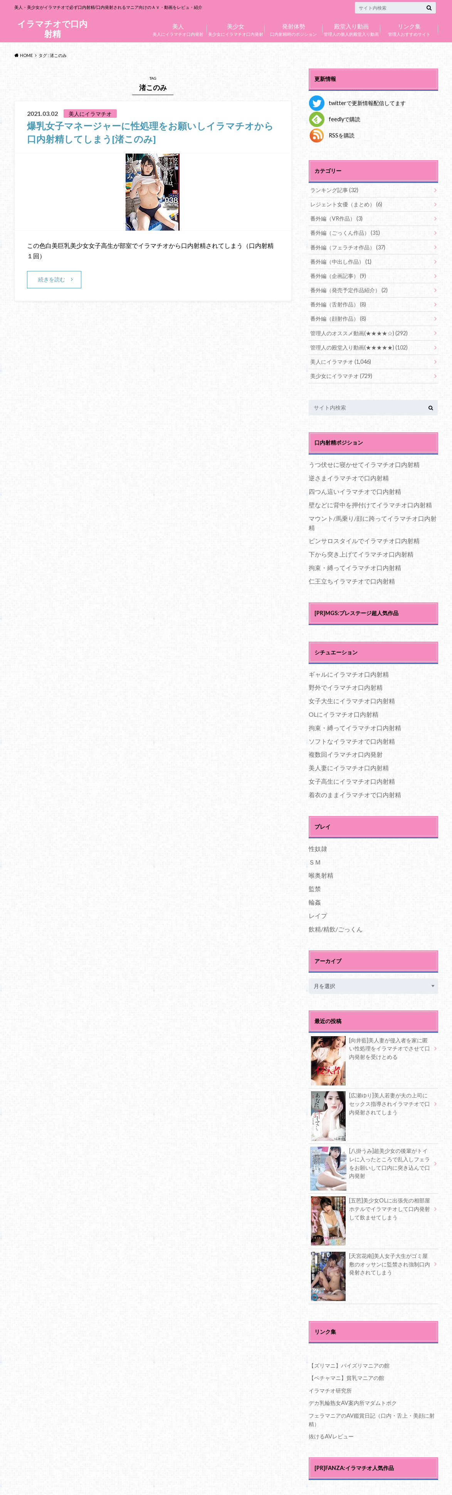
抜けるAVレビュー (331, 1434)
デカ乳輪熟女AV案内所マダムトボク (353, 1401)
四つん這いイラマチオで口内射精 (355, 490)
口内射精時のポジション (294, 28)
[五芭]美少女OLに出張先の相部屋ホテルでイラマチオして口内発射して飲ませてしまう (370, 1209)
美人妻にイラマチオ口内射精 (349, 766)
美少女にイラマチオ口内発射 (236, 28)
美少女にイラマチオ (341, 375)
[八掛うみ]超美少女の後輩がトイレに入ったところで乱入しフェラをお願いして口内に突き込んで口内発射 (370, 1163)
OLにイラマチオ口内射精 (343, 713)
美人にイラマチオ (340, 361)
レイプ (318, 914)
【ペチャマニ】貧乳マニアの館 (346, 1376)
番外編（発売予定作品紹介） (349, 289)
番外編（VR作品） (336, 218)
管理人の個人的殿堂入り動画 (351, 28)
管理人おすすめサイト (409, 28)
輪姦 (315, 901)
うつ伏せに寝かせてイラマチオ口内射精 (364, 463)
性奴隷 (318, 847)
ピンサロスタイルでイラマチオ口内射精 (364, 539)
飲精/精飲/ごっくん (336, 927)
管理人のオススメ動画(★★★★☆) (359, 332)
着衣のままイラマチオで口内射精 (355, 793)
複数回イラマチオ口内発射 (346, 753)
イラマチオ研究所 (330, 1389)
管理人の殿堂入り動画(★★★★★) (359, 346)
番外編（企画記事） (338, 275)
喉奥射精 (321, 874)
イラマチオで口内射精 (52, 28)
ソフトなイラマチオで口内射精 (352, 740)
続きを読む (51, 279)
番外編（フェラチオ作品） (347, 247)
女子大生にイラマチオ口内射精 (352, 699)
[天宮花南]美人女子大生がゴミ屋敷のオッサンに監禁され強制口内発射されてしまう (370, 1264)
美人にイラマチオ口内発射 (178, 28)
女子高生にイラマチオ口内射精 (352, 780)
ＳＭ (315, 861)
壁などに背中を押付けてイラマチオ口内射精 (370, 503)
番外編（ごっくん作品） (345, 232)
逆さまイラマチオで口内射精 (349, 476)
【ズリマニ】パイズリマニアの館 (349, 1364)
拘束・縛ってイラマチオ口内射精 (355, 566)
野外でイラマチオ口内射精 (346, 686)
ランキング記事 (334, 190)
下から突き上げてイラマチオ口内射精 (361, 553)
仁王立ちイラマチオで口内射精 (352, 580)
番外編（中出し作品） (340, 261)
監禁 (315, 887)
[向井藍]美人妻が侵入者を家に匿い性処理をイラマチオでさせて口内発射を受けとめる (370, 1049)
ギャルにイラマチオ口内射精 (349, 673)
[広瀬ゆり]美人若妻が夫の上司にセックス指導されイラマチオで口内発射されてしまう (370, 1104)
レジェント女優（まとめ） (346, 204)
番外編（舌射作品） (338, 304)
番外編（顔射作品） (338, 318)
